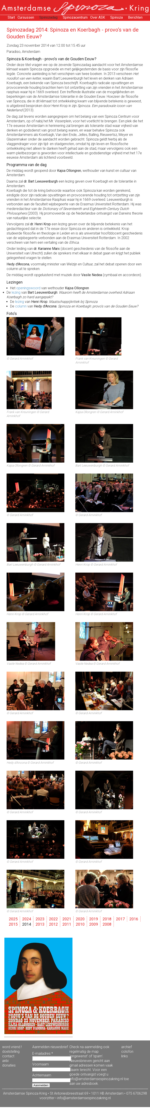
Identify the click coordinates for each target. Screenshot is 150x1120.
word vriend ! (12, 1047)
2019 (93, 919)
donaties (9, 1065)
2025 (13, 919)
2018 (107, 919)
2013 (40, 924)
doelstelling (11, 1051)
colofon (127, 1051)
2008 (107, 924)
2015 (13, 924)
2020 (80, 919)
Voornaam (40, 1064)
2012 (53, 924)
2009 (93, 924)
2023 (40, 919)
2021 (66, 919)
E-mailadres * (42, 1053)
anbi (5, 1061)
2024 (26, 919)
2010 (80, 924)
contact (8, 1056)
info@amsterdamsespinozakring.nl (84, 1098)
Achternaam (41, 1075)
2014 (26, 924)
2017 (120, 919)
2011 (66, 924)
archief (126, 1047)
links (124, 1056)
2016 (133, 919)
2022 (53, 919)
